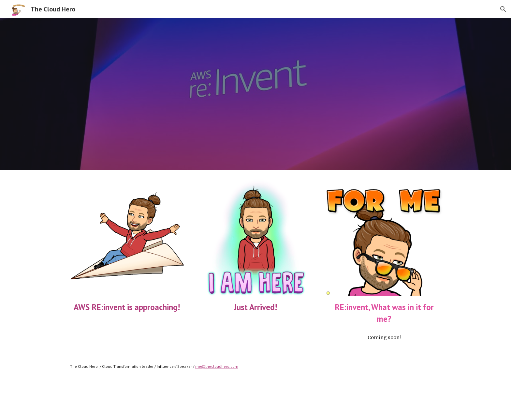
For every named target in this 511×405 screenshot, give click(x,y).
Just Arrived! (255, 307)
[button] (503, 9)
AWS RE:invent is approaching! (127, 307)
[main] (126, 307)
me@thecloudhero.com (216, 366)
